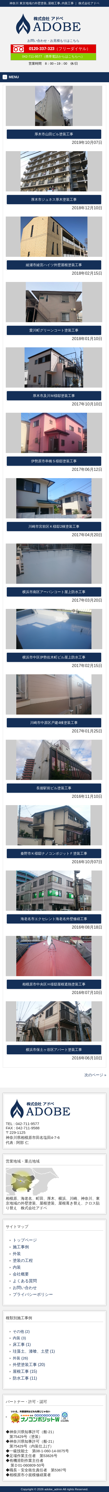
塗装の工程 (23, 1260)
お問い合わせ (25, 1288)
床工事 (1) (22, 1344)
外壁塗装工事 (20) (29, 1364)
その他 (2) (21, 1331)
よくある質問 (25, 1281)
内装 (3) (19, 1338)
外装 (17, 1254)
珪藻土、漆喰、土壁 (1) (34, 1351)
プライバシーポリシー (33, 1294)
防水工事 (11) (25, 1378)
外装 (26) (20, 1358)
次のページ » (95, 1075)
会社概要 (21, 1274)
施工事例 (21, 1247)
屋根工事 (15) (25, 1371)
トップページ (25, 1240)
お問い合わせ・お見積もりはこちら (53, 41)
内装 (17, 1267)
